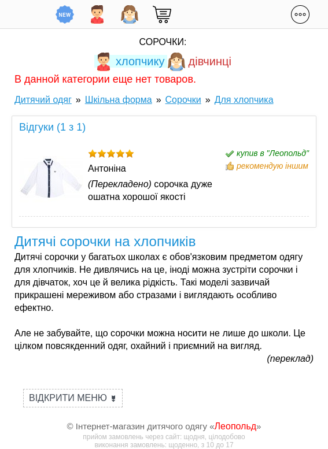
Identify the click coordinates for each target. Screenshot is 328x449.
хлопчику (129, 61)
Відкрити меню (73, 398)
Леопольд (236, 426)
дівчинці (199, 61)
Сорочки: (163, 42)
